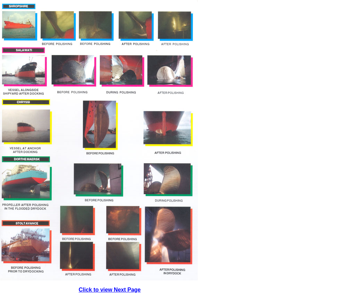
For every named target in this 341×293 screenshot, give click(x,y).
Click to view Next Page (110, 290)
